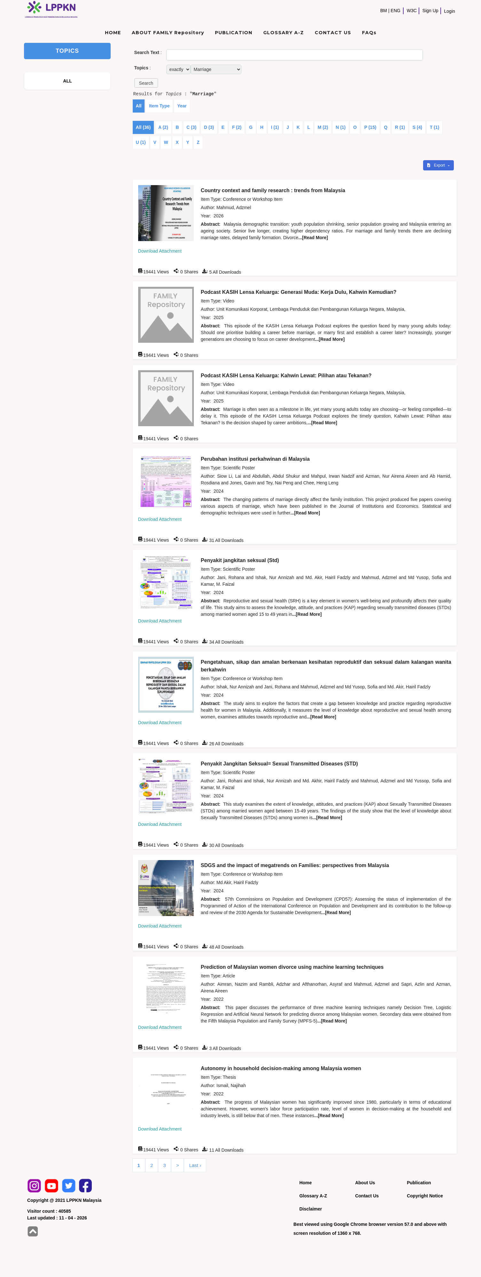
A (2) (163, 127)
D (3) (209, 127)
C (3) (191, 127)
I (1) (275, 127)
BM (383, 10)
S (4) (417, 127)
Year (182, 105)
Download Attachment (160, 251)
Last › (195, 1165)
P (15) (370, 127)
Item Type (159, 105)
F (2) (237, 127)
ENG (395, 10)
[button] (146, 83)
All (139, 105)
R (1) (400, 127)
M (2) (323, 127)
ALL (67, 80)
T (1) (434, 127)
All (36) (143, 127)
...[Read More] (313, 237)
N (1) (341, 127)
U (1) (141, 142)
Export (436, 165)
